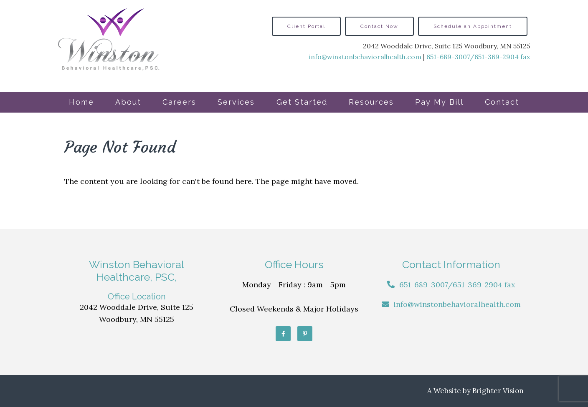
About (128, 102)
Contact (502, 102)
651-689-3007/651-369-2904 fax (478, 57)
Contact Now (379, 26)
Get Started (301, 102)
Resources (371, 102)
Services (236, 102)
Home (81, 102)
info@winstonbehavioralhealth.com (365, 57)
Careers (179, 102)
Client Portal (306, 26)
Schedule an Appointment (472, 26)
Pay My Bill (439, 102)
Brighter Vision (498, 390)
